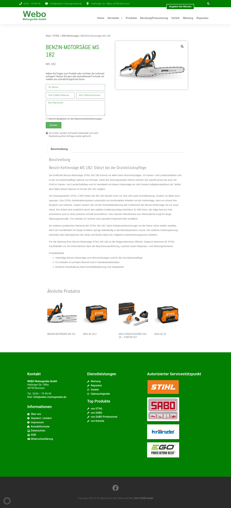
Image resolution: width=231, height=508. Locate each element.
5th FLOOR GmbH (143, 498)
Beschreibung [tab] (59, 149)
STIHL (56, 35)
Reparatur (202, 18)
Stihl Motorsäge (70, 35)
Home (100, 18)
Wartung (188, 18)
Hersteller (115, 18)
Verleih (175, 18)
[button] (208, 3)
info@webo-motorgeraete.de (49, 397)
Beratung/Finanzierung (154, 18)
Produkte (131, 18)
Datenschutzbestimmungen (88, 118)
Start (48, 35)
